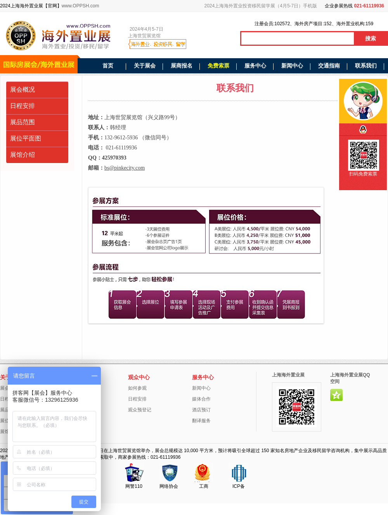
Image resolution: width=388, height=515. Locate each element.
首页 (107, 65)
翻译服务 (201, 420)
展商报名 (181, 65)
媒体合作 (201, 399)
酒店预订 (201, 410)
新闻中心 (292, 65)
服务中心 (255, 65)
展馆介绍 (22, 154)
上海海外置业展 (288, 375)
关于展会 (145, 65)
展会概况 (22, 89)
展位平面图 (25, 138)
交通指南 (329, 65)
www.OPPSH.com (80, 6)
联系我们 (366, 65)
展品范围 (22, 122)
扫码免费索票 (363, 174)
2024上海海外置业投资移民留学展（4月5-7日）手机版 (260, 6)
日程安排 (22, 105)
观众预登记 (139, 410)
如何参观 (137, 388)
